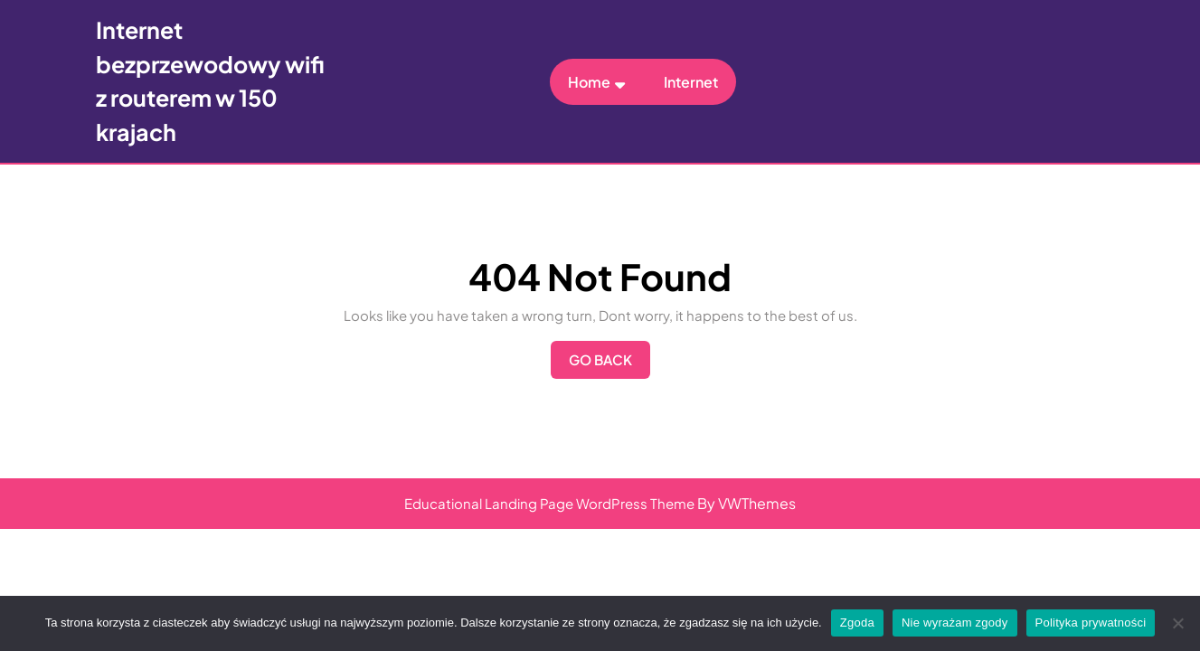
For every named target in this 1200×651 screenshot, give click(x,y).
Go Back (609, 364)
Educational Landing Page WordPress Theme (549, 503)
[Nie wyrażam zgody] (1177, 623)
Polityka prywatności (1091, 622)
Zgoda (857, 622)
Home (589, 81)
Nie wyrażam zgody (955, 622)
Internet (691, 81)
